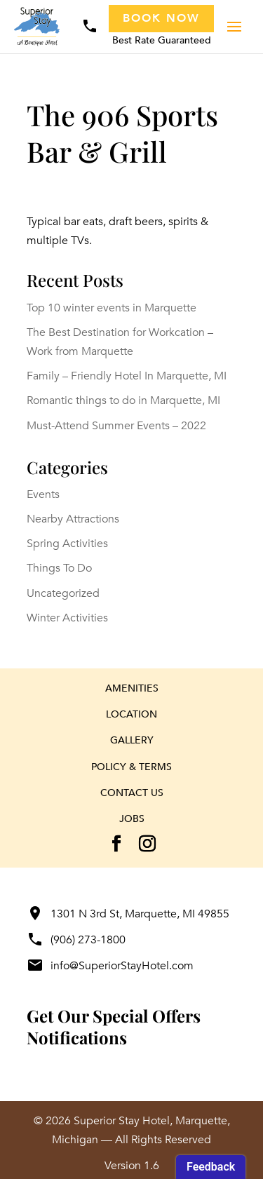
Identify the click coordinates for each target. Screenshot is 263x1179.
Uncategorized (63, 593)
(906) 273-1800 (76, 940)
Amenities (132, 688)
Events (43, 494)
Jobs (131, 819)
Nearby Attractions (73, 519)
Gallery (132, 740)
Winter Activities (67, 618)
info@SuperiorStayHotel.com (110, 965)
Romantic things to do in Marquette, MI (123, 400)
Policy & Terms (131, 767)
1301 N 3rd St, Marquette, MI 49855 (128, 914)
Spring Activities (67, 543)
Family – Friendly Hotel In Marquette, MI (127, 376)
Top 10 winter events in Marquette (111, 308)
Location (131, 714)
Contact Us (131, 793)
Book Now (161, 18)
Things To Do (59, 568)
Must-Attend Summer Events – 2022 (116, 425)
